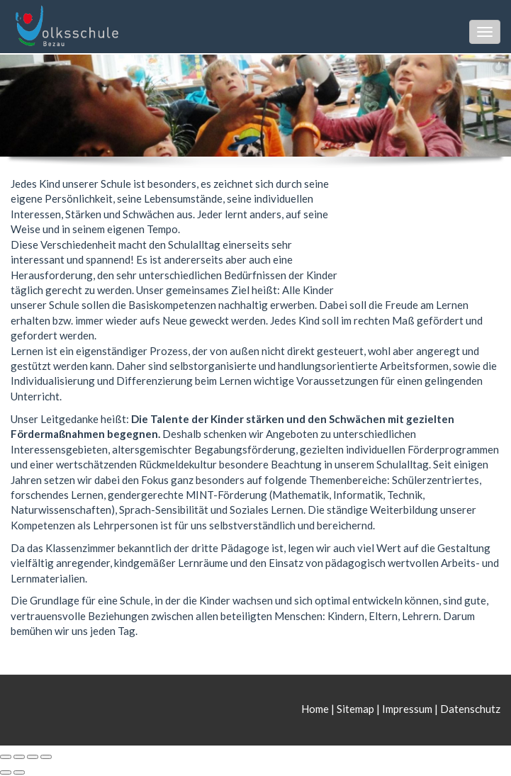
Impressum (407, 708)
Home (316, 708)
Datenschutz (470, 708)
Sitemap (355, 708)
